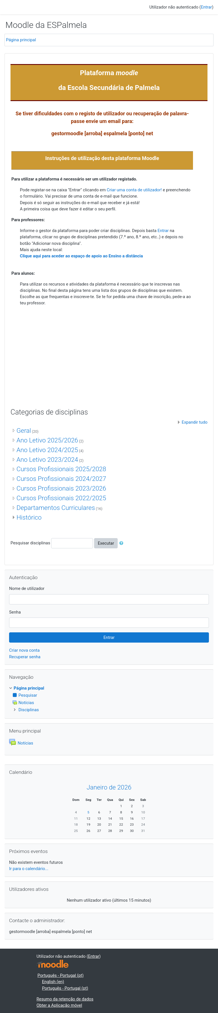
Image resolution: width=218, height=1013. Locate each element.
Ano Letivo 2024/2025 (47, 450)
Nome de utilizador (26, 588)
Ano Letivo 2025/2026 (47, 440)
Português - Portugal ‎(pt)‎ (61, 975)
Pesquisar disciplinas (30, 543)
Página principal (21, 39)
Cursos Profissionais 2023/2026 (61, 488)
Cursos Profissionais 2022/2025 (61, 498)
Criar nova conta (24, 650)
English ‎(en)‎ (53, 981)
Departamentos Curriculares (55, 507)
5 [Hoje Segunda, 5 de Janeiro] (89, 812)
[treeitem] (109, 688)
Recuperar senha (24, 656)
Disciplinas (28, 709)
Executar (106, 543)
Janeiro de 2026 (109, 787)
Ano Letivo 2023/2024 (47, 459)
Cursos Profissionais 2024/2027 (61, 478)
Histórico (28, 517)
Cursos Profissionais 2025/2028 (61, 469)
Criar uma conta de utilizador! (134, 189)
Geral (23, 430)
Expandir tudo (194, 422)
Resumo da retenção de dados (65, 999)
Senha (15, 612)
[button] (122, 543)
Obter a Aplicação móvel (59, 1005)
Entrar (206, 7)
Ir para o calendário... (28, 868)
